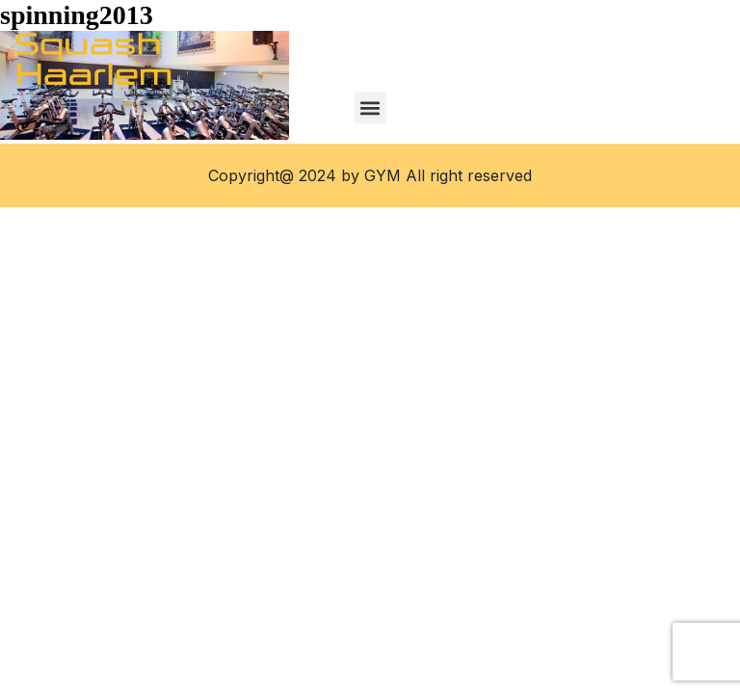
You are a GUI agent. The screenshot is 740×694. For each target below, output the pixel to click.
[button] (370, 107)
